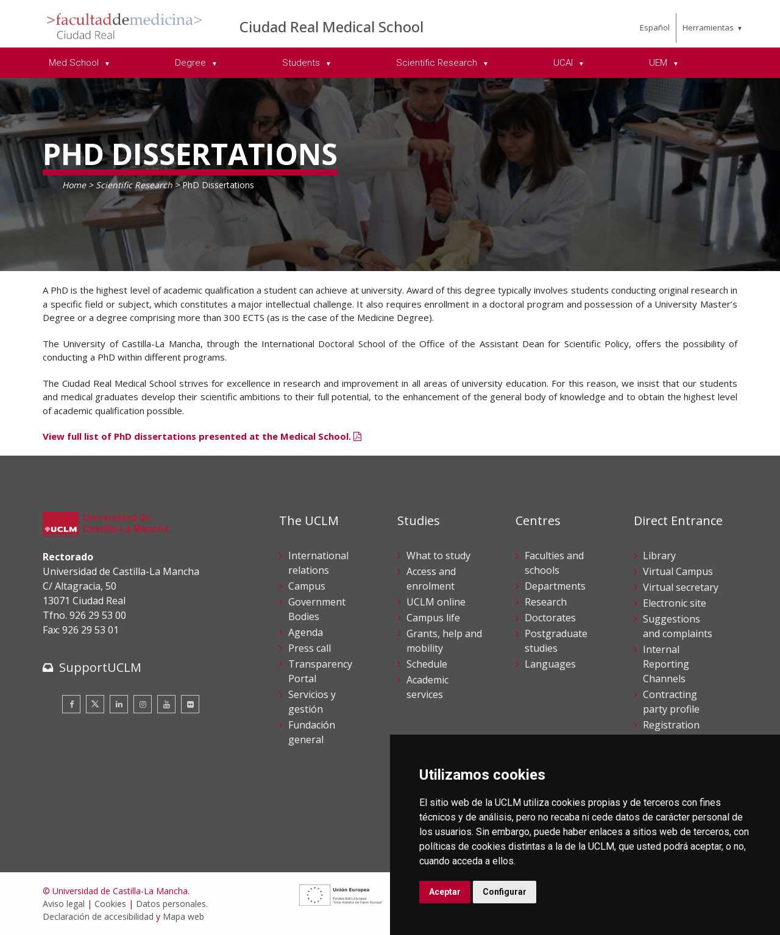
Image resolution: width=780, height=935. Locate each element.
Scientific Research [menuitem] (438, 62)
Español (655, 27)
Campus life (433, 617)
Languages (550, 664)
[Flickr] (190, 704)
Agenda (305, 632)
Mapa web (183, 916)
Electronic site (674, 603)
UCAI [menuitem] (564, 62)
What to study (438, 555)
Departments (555, 586)
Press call (309, 648)
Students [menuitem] (302, 62)
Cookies (110, 903)
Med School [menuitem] (75, 62)
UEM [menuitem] (659, 62)
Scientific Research (134, 185)
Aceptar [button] (445, 892)
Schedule (426, 664)
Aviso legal (64, 903)
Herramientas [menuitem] (708, 27)
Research (546, 602)
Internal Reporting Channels (666, 664)
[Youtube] (166, 704)
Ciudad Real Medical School (331, 26)
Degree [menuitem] (191, 62)
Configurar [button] (504, 892)
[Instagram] (142, 704)
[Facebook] (71, 704)
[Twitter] (95, 704)
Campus (306, 586)
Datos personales (171, 903)
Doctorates (550, 617)
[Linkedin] (119, 704)
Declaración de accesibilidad (98, 916)
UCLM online (436, 602)
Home (74, 185)
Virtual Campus (678, 571)
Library (659, 555)
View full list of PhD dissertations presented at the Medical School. (202, 436)
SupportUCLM (100, 667)
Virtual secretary (680, 587)
